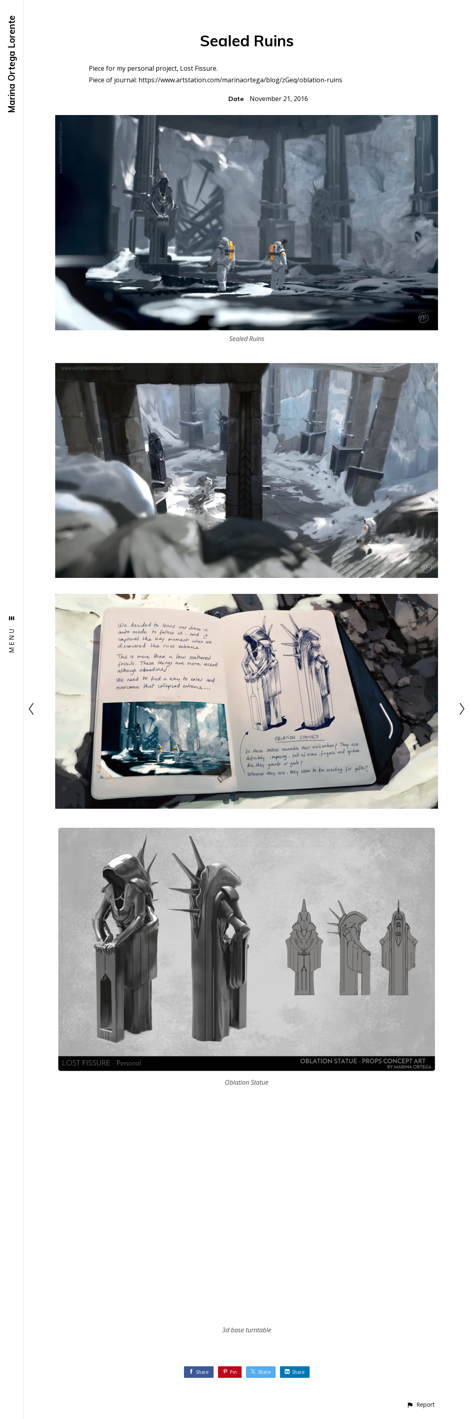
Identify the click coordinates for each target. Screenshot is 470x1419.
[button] (420, 1404)
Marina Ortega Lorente (11, 64)
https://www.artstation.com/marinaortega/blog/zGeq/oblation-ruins (240, 79)
